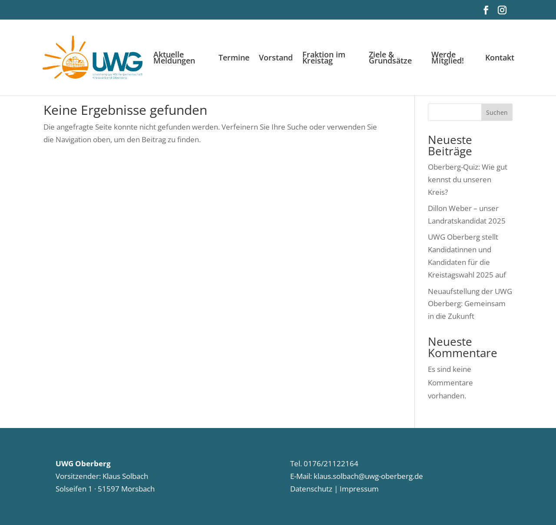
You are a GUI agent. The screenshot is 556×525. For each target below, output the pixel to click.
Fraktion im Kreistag (323, 58)
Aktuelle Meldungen (174, 58)
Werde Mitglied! (447, 58)
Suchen (497, 112)
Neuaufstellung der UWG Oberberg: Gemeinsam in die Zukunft (470, 303)
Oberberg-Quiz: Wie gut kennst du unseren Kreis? (467, 179)
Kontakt (499, 58)
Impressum (358, 489)
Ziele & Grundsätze (390, 58)
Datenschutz (311, 489)
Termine (233, 58)
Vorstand (276, 58)
